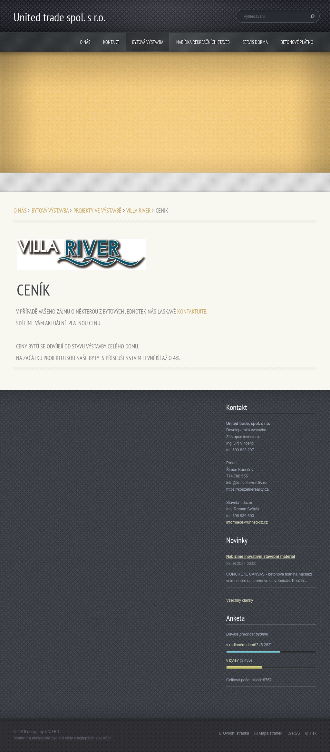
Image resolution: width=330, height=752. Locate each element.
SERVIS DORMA (255, 42)
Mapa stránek (270, 733)
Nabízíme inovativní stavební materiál (260, 556)
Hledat (311, 16)
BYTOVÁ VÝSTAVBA (147, 42)
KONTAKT (111, 42)
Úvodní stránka (236, 733)
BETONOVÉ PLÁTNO (297, 42)
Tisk (312, 733)
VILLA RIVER (138, 210)
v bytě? (232, 660)
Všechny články (239, 600)
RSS (296, 733)
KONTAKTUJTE (191, 311)
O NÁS (85, 42)
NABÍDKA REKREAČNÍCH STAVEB (203, 42)
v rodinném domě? (242, 645)
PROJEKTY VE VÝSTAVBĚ (97, 210)
